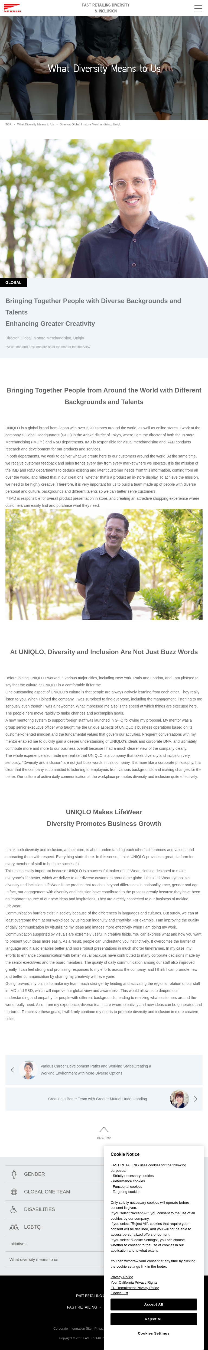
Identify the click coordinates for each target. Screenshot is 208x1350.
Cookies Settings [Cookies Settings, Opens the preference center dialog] (154, 1333)
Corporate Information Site (72, 1328)
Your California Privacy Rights (133, 1282)
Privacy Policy (121, 1277)
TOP (8, 124)
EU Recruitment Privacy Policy (134, 1288)
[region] (154, 1248)
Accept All (153, 1304)
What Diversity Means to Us (35, 124)
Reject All (154, 1319)
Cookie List (119, 1293)
